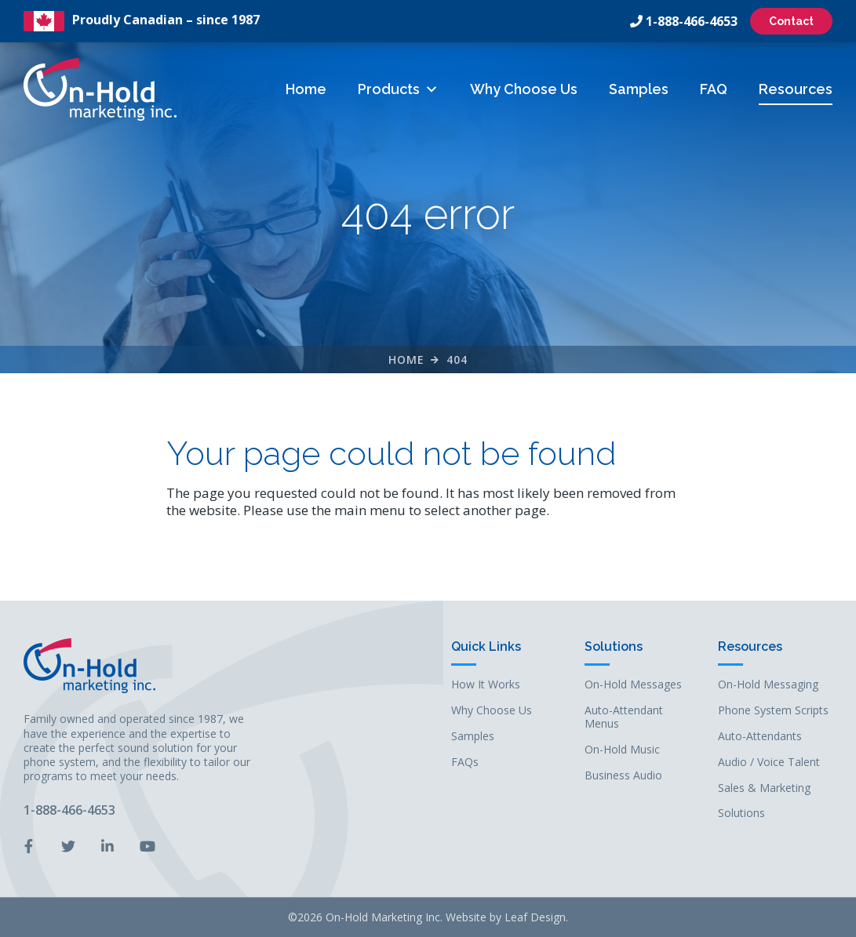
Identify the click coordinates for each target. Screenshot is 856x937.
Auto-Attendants (760, 736)
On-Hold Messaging (768, 685)
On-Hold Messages (633, 685)
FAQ (713, 89)
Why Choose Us (523, 89)
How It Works (485, 685)
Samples (638, 89)
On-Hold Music (622, 750)
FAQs (465, 762)
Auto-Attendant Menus (624, 717)
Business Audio (623, 776)
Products (398, 89)
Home (306, 89)
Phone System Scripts (773, 710)
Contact (791, 21)
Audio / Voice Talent (769, 762)
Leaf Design (535, 917)
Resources (795, 89)
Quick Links (486, 647)
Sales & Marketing (764, 788)
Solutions (614, 647)
